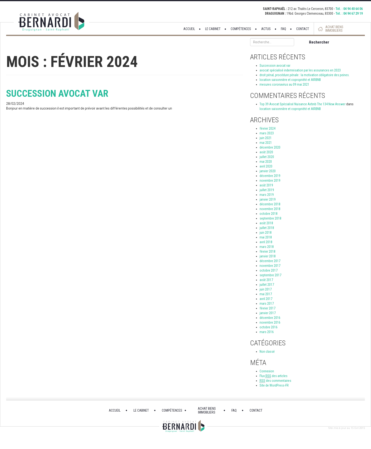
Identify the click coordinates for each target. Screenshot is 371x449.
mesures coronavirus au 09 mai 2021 (284, 84)
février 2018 (267, 251)
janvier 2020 (268, 171)
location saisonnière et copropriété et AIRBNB (290, 80)
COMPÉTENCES (241, 29)
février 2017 (267, 308)
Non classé (267, 351)
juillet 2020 (267, 157)
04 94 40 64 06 (353, 9)
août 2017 (266, 280)
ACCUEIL (189, 29)
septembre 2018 (270, 218)
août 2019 (266, 185)
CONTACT (302, 29)
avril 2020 (266, 166)
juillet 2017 (267, 284)
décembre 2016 (270, 318)
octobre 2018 (269, 214)
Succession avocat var (57, 93)
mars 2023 (267, 133)
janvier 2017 (268, 313)
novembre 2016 (270, 322)
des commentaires (275, 381)
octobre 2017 (269, 270)
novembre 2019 (270, 180)
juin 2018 (266, 232)
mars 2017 (267, 303)
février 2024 (267, 128)
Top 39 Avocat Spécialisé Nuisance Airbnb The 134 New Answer (302, 104)
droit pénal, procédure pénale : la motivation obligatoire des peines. (304, 75)
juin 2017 (266, 289)
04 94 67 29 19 (353, 13)
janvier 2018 (268, 256)
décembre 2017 (270, 261)
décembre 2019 (270, 176)
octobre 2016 (269, 327)
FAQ (283, 29)
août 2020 (266, 152)
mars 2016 (267, 332)
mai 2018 (266, 237)
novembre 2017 (270, 266)
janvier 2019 (268, 199)
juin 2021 (266, 138)
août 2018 (266, 223)
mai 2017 (266, 294)
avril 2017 (266, 299)
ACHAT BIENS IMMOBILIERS (334, 28)
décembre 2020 (270, 147)
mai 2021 (266, 143)
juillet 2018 (267, 228)
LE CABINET (213, 29)
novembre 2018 (270, 209)
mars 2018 (267, 247)
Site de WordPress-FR (274, 385)
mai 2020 (266, 161)
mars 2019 (267, 195)
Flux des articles (273, 376)
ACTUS (266, 29)
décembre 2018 (270, 204)
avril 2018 (266, 242)
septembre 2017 (270, 275)
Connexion (267, 371)
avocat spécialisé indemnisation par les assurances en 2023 (300, 70)
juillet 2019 (267, 190)
